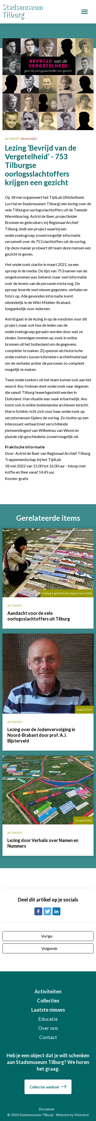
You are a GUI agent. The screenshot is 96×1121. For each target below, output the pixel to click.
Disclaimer (47, 1109)
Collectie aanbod (48, 1087)
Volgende (49, 948)
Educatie (48, 1019)
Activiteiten (48, 991)
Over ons (48, 1028)
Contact (48, 1037)
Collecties (48, 1000)
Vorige (46, 936)
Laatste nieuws (48, 1010)
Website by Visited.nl (72, 1115)
